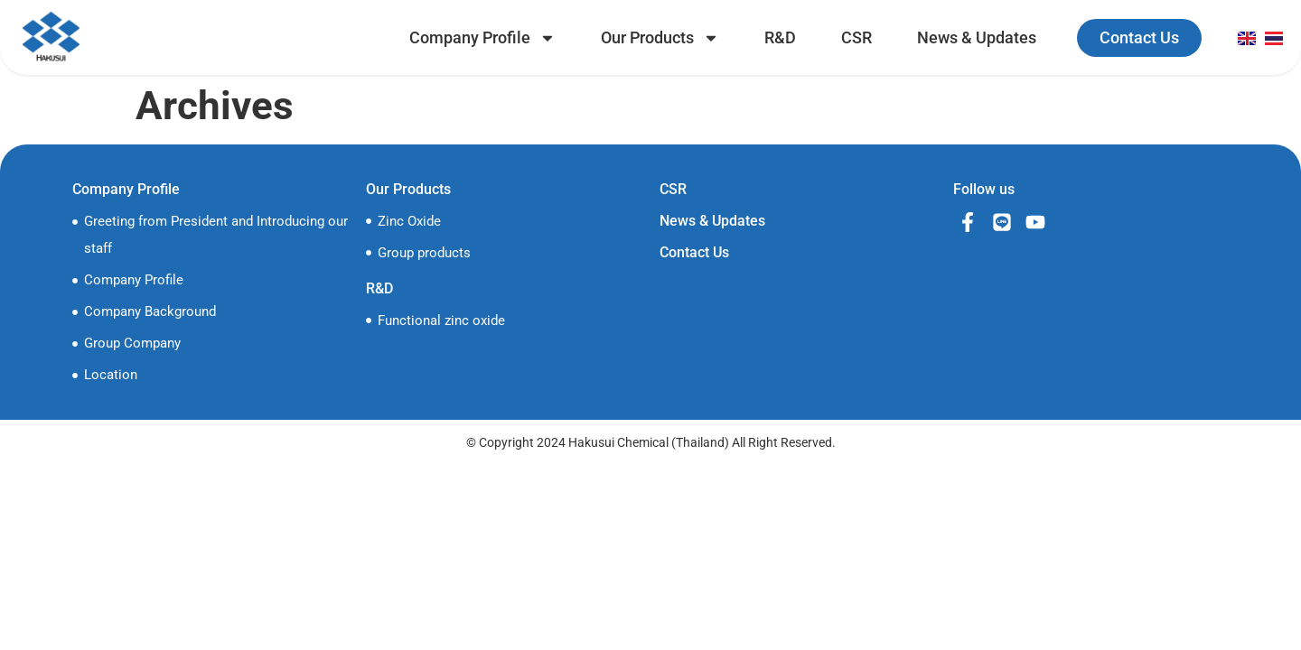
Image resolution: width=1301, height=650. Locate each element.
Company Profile (482, 38)
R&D (780, 37)
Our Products (660, 38)
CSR (856, 37)
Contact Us (694, 252)
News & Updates (976, 37)
